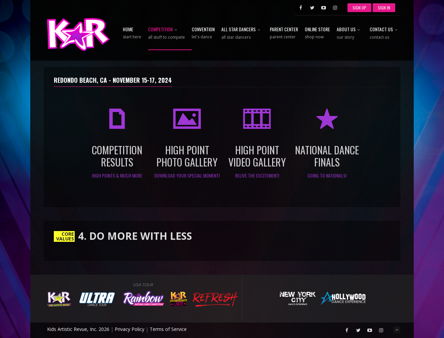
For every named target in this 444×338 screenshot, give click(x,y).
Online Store (317, 33)
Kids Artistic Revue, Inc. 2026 (78, 329)
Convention (203, 33)
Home (132, 33)
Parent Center (284, 33)
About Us (350, 33)
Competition (166, 33)
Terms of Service (168, 329)
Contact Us (385, 33)
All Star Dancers (242, 33)
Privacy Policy (129, 329)
